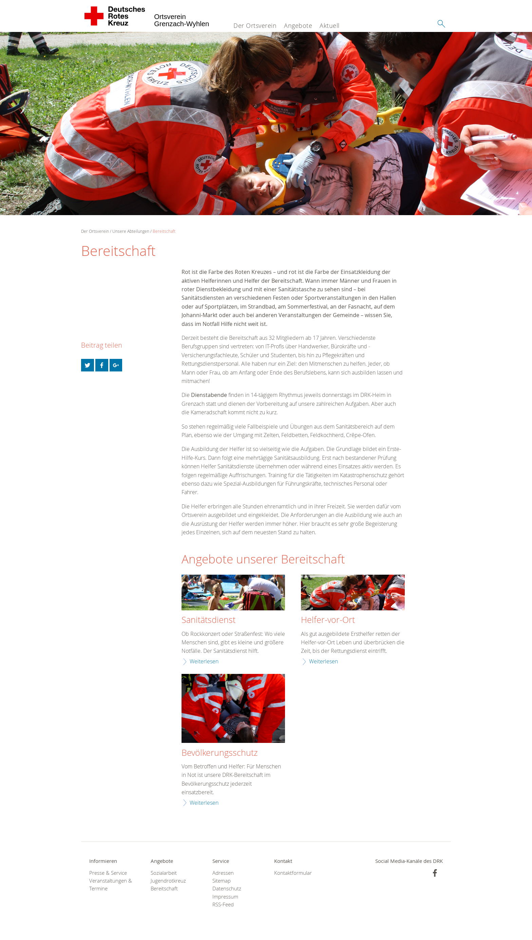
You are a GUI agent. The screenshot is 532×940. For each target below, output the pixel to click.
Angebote (298, 25)
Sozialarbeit (164, 873)
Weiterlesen (204, 661)
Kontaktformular (293, 873)
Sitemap (221, 880)
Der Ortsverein (255, 25)
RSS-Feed (223, 904)
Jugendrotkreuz (168, 880)
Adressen (223, 873)
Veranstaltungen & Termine (110, 884)
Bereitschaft (164, 231)
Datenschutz (226, 888)
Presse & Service (108, 873)
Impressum (225, 896)
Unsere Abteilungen (130, 231)
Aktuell (330, 25)
